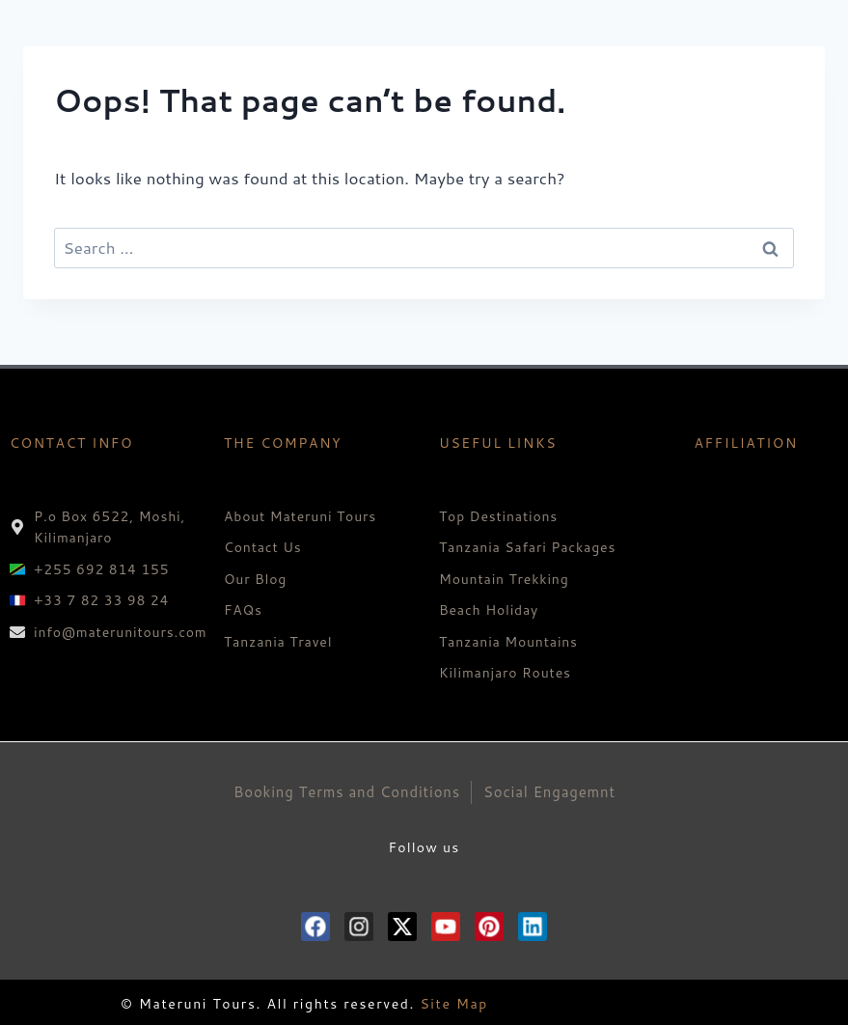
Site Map (454, 1003)
